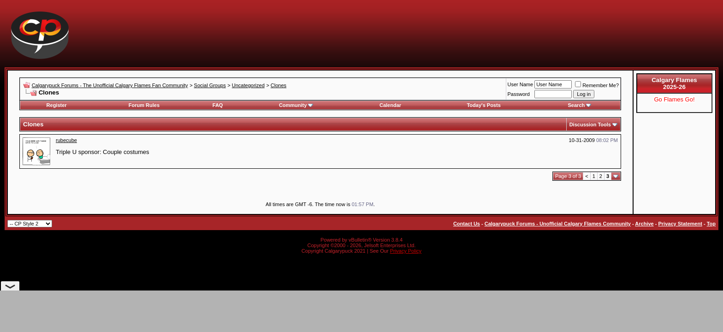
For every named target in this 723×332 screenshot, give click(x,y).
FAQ (218, 105)
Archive (644, 223)
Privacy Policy (405, 251)
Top (711, 223)
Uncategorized (248, 85)
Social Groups (210, 85)
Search (580, 105)
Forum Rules (144, 105)
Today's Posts (483, 105)
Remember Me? (597, 85)
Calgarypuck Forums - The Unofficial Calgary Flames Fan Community (110, 85)
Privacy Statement (680, 223)
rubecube (66, 140)
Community (296, 105)
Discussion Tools (590, 124)
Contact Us (466, 223)
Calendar (390, 105)
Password (519, 94)
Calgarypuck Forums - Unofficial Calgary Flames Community (558, 223)
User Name (520, 84)
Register (57, 105)
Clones (278, 85)
